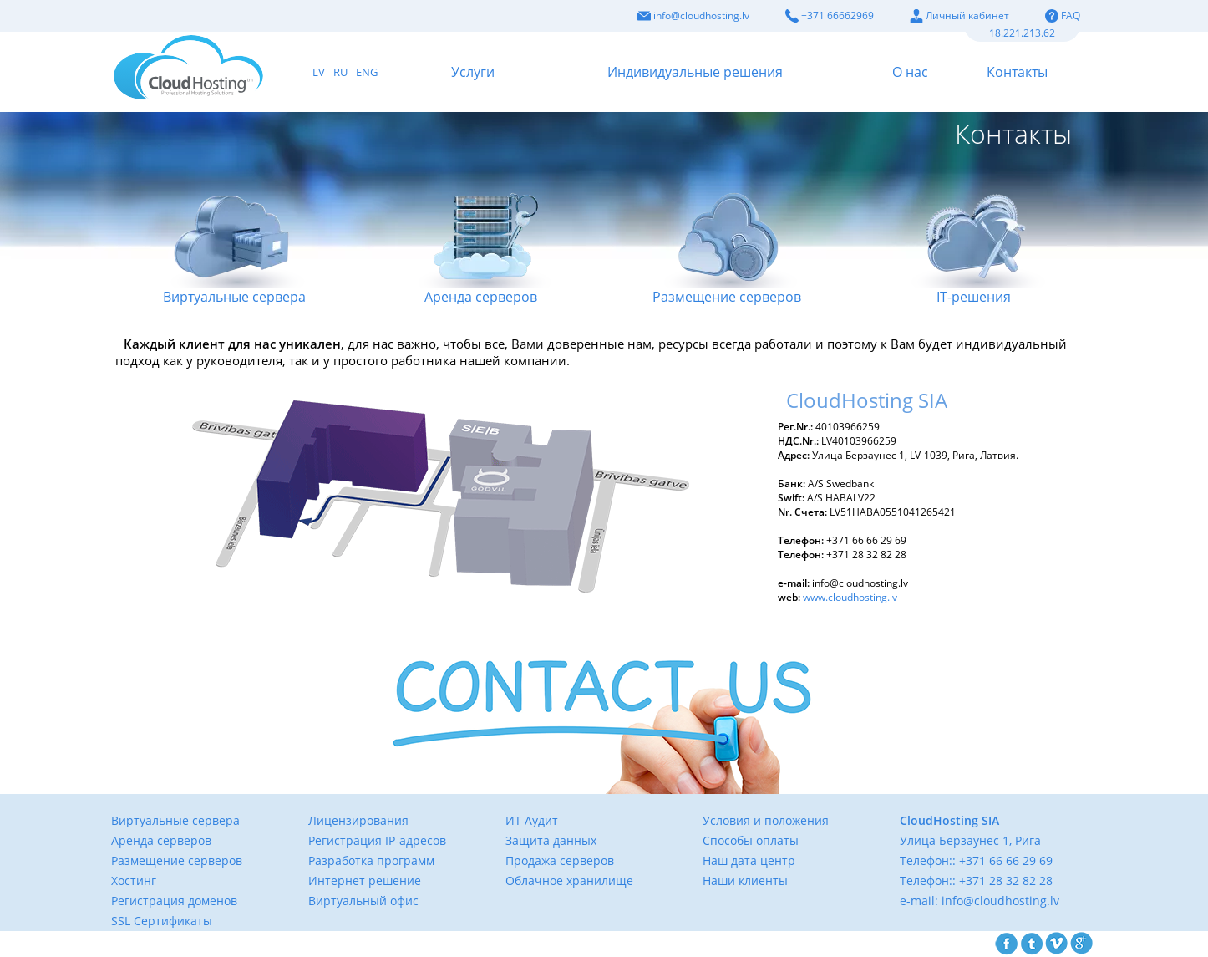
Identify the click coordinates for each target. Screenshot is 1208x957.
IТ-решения (973, 230)
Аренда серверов (481, 230)
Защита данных (550, 840)
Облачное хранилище (569, 880)
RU (340, 71)
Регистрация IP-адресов (377, 840)
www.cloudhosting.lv (850, 597)
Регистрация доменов (174, 901)
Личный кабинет (959, 15)
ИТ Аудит (531, 820)
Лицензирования (358, 820)
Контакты (1017, 72)
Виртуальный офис (363, 901)
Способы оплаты (751, 840)
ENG (367, 71)
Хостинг (133, 880)
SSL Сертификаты (161, 921)
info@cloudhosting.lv (693, 15)
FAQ (1062, 15)
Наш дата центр (749, 860)
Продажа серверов (559, 860)
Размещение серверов (727, 230)
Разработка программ (371, 860)
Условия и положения (766, 820)
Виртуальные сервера (234, 230)
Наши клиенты (745, 880)
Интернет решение (364, 880)
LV (318, 71)
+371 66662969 (829, 15)
